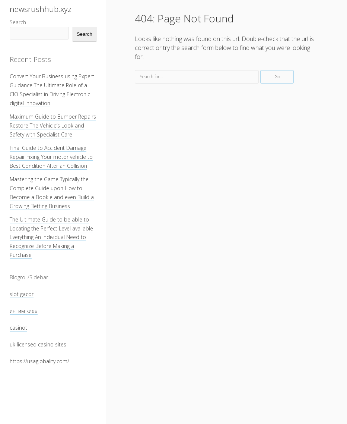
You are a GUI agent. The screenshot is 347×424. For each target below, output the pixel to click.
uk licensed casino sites (38, 344)
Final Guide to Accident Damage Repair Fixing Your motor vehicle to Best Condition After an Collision (51, 156)
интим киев (24, 310)
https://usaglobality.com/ (39, 361)
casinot (18, 327)
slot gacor (22, 294)
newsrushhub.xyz (40, 9)
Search (18, 22)
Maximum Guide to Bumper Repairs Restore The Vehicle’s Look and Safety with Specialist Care (53, 125)
